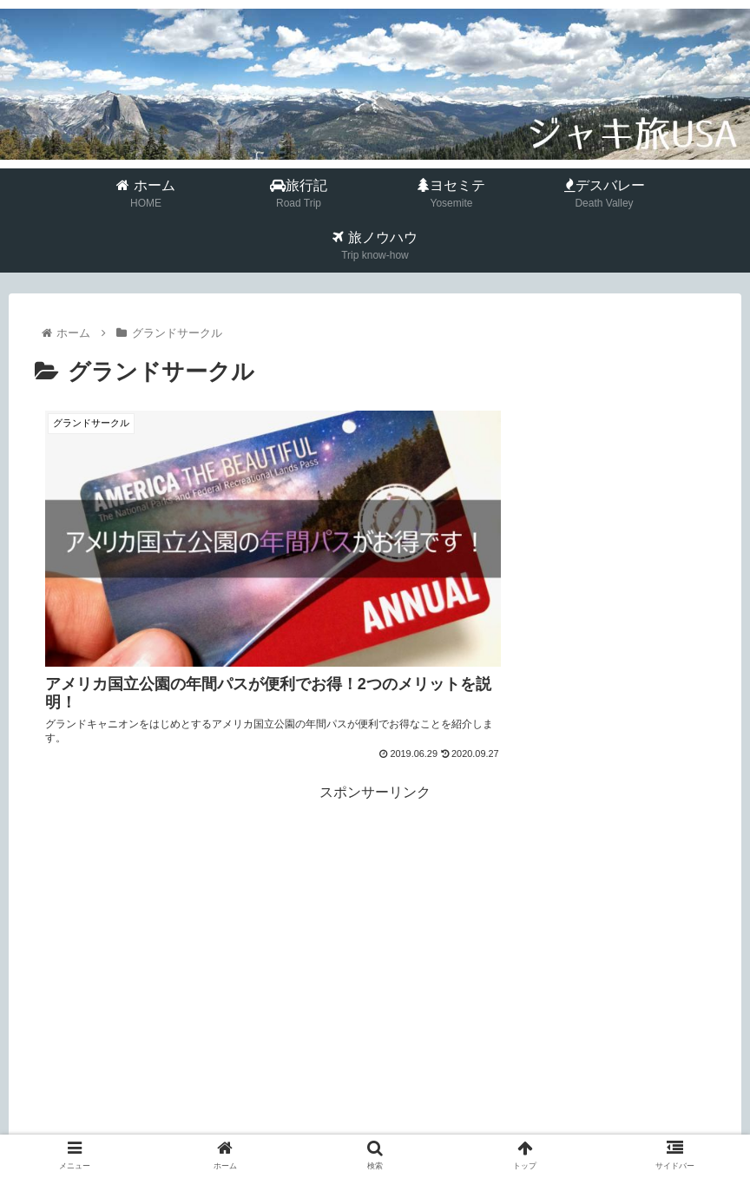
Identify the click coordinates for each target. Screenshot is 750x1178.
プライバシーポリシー (403, 1131)
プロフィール (287, 1131)
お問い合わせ (518, 1131)
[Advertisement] (375, 851)
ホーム (214, 1131)
